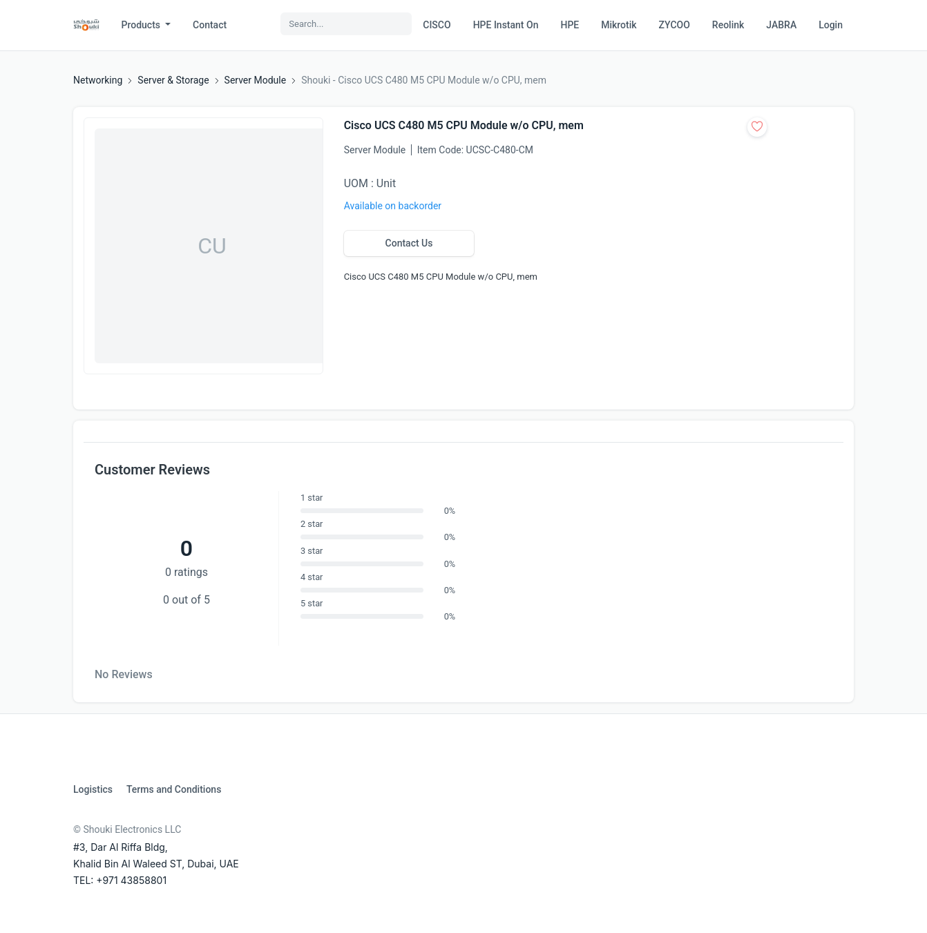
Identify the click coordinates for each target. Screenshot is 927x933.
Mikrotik (618, 24)
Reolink (728, 24)
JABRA (781, 24)
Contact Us (409, 243)
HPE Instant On (506, 24)
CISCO (436, 24)
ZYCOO (674, 24)
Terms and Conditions (173, 789)
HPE (569, 24)
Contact (210, 24)
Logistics (93, 789)
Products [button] (142, 24)
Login (831, 24)
